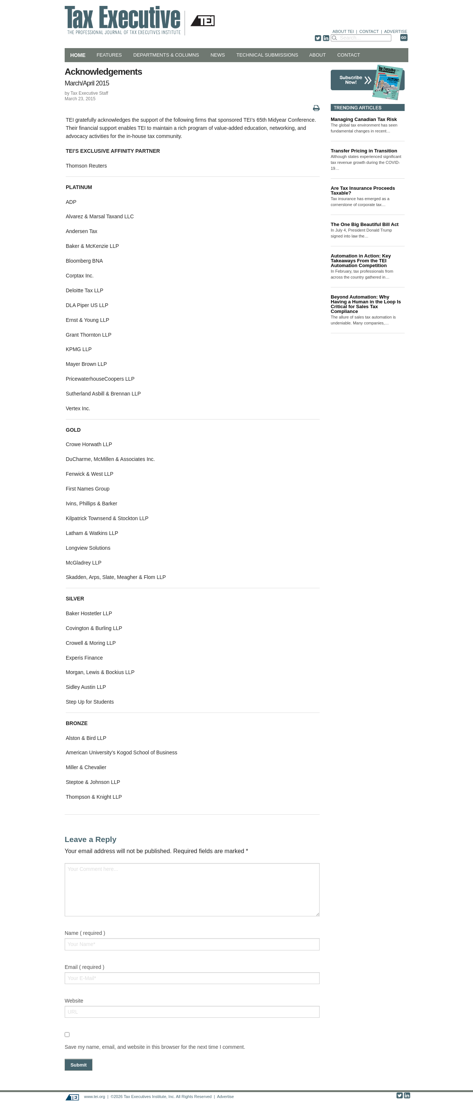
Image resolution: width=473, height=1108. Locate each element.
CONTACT (369, 31)
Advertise (225, 1096)
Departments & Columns (166, 55)
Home (77, 55)
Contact (348, 55)
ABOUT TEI (343, 31)
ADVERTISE (395, 31)
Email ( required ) (84, 967)
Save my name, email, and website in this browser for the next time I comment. (155, 1047)
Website (74, 1001)
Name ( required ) (85, 933)
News (218, 55)
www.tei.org (94, 1096)
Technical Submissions (267, 55)
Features (109, 55)
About (317, 55)
